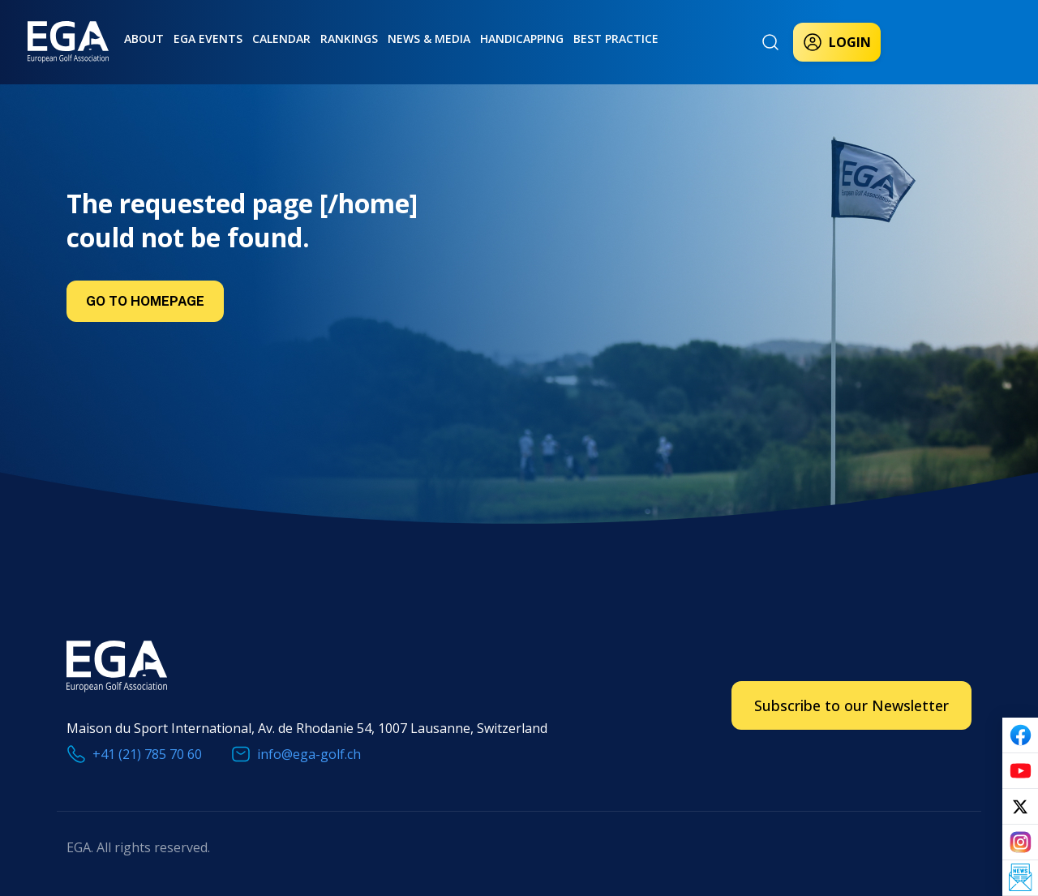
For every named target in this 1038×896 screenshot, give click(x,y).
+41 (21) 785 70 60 (147, 754)
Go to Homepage (145, 301)
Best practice (615, 38)
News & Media (429, 38)
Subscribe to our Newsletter (851, 705)
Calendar (281, 38)
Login (837, 42)
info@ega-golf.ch (309, 754)
